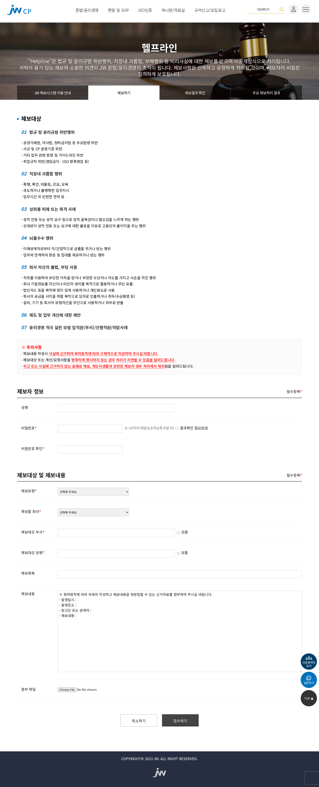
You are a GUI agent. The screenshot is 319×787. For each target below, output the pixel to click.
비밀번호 (28, 440)
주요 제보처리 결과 (266, 92)
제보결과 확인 (195, 92)
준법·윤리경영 (86, 9)
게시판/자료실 (173, 9)
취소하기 (139, 733)
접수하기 (180, 733)
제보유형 (28, 503)
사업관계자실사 (308, 664)
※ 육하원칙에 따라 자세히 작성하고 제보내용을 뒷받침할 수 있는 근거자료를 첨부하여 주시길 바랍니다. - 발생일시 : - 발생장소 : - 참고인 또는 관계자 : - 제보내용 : (180, 644)
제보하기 (123, 92)
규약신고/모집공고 (209, 9)
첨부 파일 (28, 701)
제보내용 (28, 606)
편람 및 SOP (118, 9)
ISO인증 (145, 9)
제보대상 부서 (32, 544)
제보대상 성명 (32, 565)
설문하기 (309, 683)
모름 (139, 544)
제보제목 (28, 585)
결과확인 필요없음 (194, 440)
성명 (24, 419)
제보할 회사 (31, 524)
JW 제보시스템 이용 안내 (52, 92)
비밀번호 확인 (32, 461)
